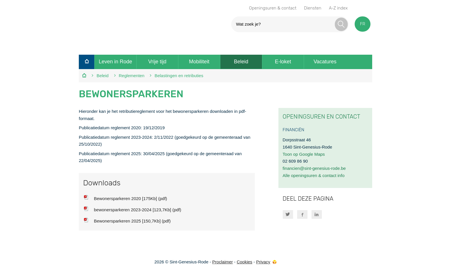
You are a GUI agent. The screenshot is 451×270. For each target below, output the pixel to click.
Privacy (263, 261)
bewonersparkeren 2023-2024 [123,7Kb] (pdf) (137, 209)
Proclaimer (222, 261)
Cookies (244, 261)
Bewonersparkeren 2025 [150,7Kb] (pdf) (132, 220)
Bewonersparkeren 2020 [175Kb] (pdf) (130, 198)
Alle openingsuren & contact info (314, 175)
